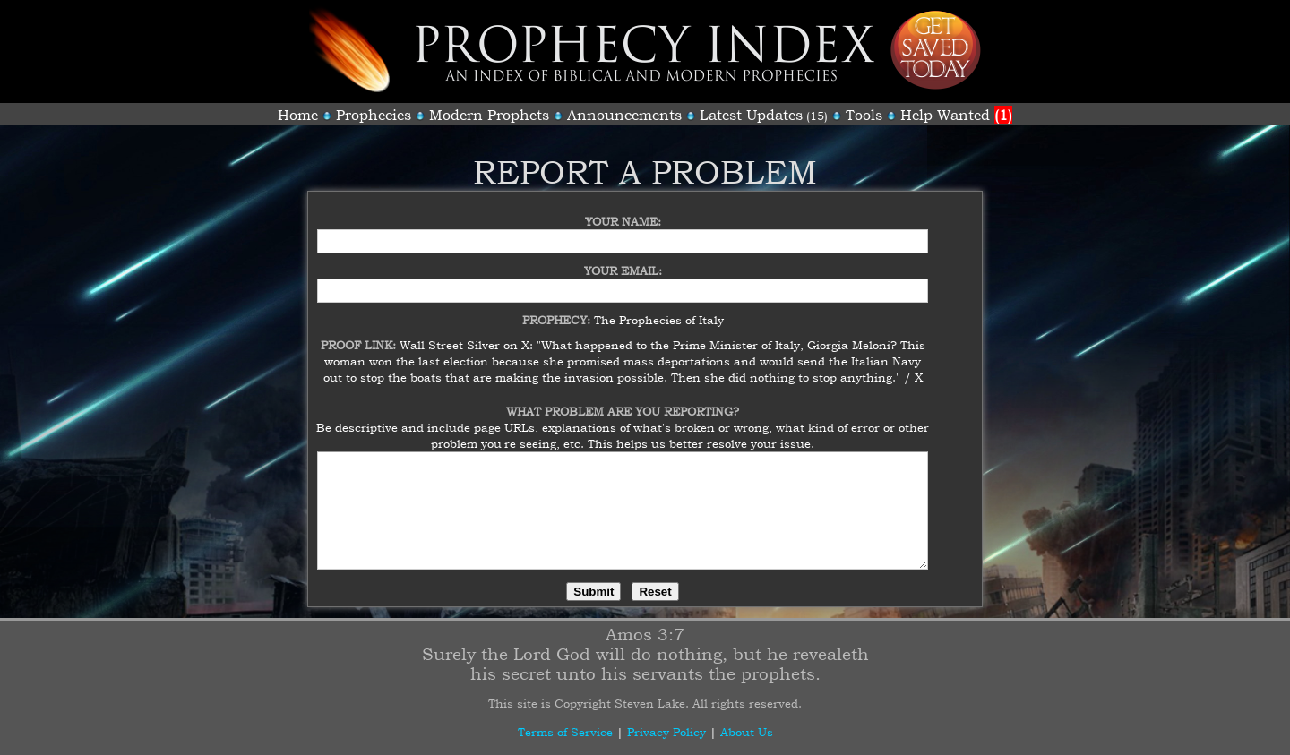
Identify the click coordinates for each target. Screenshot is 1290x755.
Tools (864, 115)
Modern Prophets (489, 115)
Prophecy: (558, 309)
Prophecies (373, 115)
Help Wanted (956, 115)
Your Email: (623, 260)
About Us (746, 732)
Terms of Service (565, 732)
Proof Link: (360, 334)
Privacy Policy (666, 732)
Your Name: (623, 210)
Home (298, 115)
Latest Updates (751, 115)
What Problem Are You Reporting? (622, 400)
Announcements (624, 115)
